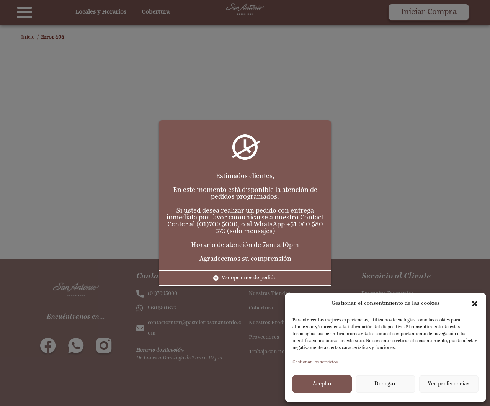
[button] (475, 304)
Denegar (385, 384)
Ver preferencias (449, 384)
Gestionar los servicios (315, 362)
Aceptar (322, 384)
